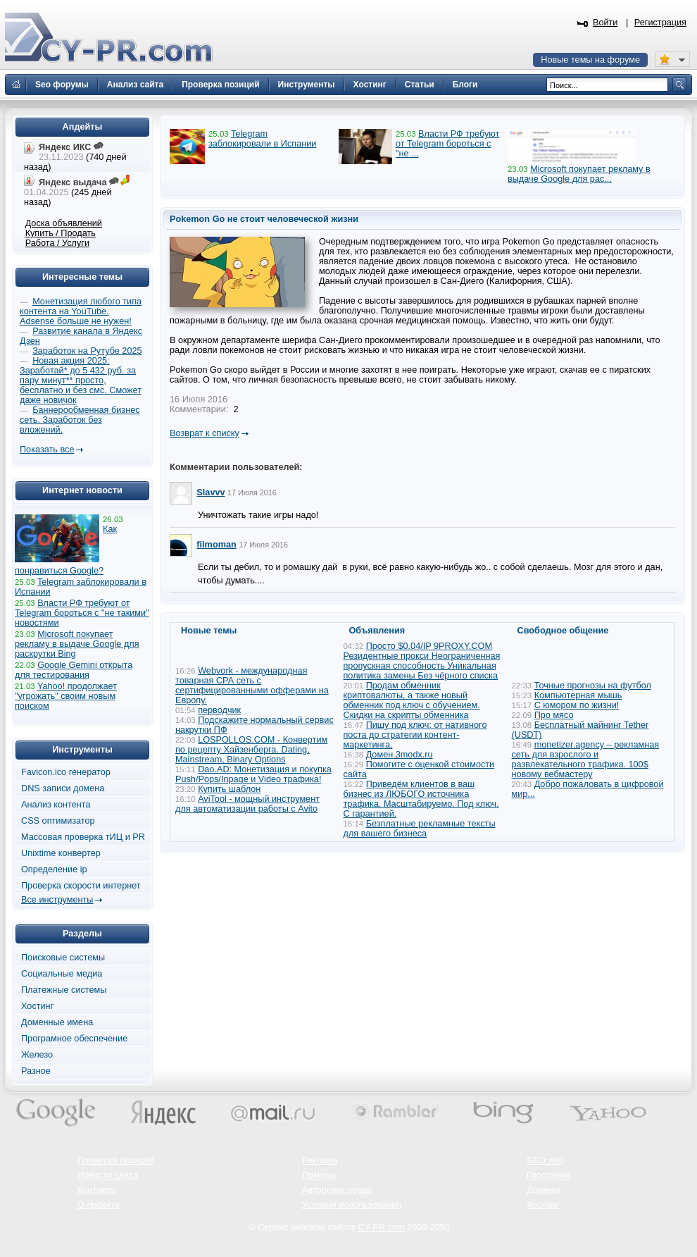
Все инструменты (57, 900)
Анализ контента (56, 805)
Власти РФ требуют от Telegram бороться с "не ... (447, 144)
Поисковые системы (63, 957)
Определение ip (54, 869)
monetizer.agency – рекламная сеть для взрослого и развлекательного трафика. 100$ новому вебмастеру (586, 759)
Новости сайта (107, 1175)
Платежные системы (63, 990)
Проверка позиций (115, 1160)
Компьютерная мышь (578, 695)
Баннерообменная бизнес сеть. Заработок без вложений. (80, 420)
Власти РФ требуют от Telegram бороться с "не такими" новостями (82, 613)
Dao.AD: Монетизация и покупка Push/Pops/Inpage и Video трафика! (253, 774)
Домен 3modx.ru (399, 755)
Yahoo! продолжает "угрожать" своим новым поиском (66, 696)
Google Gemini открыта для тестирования (73, 670)
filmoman (216, 545)
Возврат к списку (204, 433)
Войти (605, 22)
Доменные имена (57, 1022)
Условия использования (351, 1205)
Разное (36, 1071)
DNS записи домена (62, 788)
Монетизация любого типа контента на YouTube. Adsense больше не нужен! (81, 311)
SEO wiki (545, 1160)
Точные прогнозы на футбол (592, 686)
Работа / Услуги (57, 243)
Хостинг (37, 1006)
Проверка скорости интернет (81, 886)
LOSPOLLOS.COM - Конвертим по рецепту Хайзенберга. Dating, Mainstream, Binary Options (251, 749)
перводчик (219, 710)
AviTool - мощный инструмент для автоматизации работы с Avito (247, 804)
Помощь (319, 1175)
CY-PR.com (381, 1227)
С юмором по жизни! (577, 705)
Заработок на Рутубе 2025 (87, 351)
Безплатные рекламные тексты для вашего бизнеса (420, 828)
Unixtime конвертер (61, 853)
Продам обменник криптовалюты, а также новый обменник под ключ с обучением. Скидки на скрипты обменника (412, 700)
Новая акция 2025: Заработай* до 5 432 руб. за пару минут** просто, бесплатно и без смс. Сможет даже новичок (81, 380)
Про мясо (554, 715)
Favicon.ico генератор (66, 772)
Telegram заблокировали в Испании (262, 139)
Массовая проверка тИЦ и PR (83, 837)
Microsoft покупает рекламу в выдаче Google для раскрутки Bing (77, 644)
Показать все (47, 449)
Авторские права (337, 1190)
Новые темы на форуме (590, 60)
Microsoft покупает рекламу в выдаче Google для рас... (579, 174)
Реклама (320, 1160)
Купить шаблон (229, 789)
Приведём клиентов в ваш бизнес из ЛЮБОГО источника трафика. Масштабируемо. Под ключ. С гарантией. (421, 799)
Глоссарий (548, 1175)
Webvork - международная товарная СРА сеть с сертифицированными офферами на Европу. (252, 685)
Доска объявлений (63, 223)
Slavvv (210, 492)
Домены (543, 1190)
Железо (37, 1055)
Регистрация (660, 22)
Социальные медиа (61, 974)
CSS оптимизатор (58, 821)
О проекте (98, 1205)
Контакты (96, 1190)
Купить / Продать (60, 233)
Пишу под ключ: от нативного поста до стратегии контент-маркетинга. (415, 735)
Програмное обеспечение (74, 1039)
